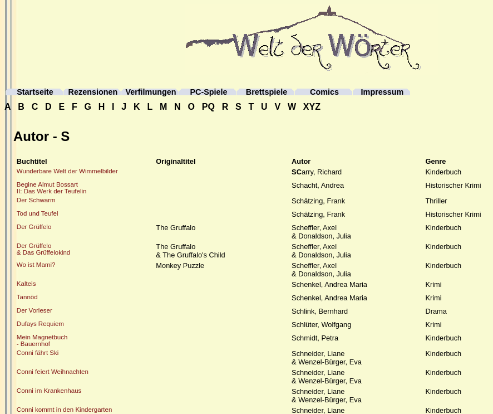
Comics (324, 92)
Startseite (35, 92)
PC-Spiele (208, 92)
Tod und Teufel (37, 213)
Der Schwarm (36, 200)
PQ (208, 106)
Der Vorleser (34, 310)
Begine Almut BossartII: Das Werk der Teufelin (52, 187)
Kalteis (26, 283)
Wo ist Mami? (36, 264)
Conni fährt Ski (38, 352)
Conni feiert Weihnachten (52, 371)
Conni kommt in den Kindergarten (64, 409)
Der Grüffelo (34, 226)
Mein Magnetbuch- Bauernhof (42, 340)
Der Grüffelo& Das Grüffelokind (43, 249)
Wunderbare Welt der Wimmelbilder (67, 171)
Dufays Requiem (40, 323)
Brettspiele (266, 92)
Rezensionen (93, 92)
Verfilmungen (150, 92)
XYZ (312, 106)
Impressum (382, 92)
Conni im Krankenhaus (49, 390)
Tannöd (27, 297)
